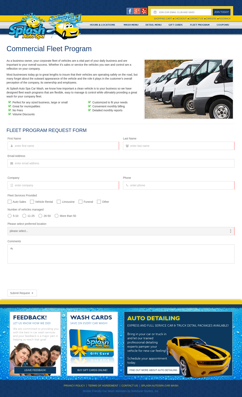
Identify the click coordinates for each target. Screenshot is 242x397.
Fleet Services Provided (22, 195)
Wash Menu (131, 25)
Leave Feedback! (35, 370)
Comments (14, 241)
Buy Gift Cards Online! (92, 370)
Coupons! (223, 25)
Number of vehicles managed (26, 209)
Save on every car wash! (89, 323)
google (137, 11)
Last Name (129, 138)
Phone (127, 177)
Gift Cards (176, 25)
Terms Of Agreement (103, 385)
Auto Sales (17, 201)
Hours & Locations (102, 25)
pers (144, 11)
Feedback (225, 18)
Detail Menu (154, 25)
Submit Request (22, 293)
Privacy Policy (74, 385)
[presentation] (38, 275)
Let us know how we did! (32, 323)
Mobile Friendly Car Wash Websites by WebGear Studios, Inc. (121, 391)
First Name (14, 138)
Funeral (85, 201)
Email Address (16, 156)
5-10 (13, 215)
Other (103, 201)
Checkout (180, 18)
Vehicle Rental (41, 201)
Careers (211, 18)
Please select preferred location (27, 223)
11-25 (28, 215)
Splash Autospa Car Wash (159, 385)
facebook (130, 11)
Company (13, 177)
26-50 (44, 215)
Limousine (66, 201)
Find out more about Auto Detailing (153, 370)
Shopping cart (163, 18)
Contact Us (196, 18)
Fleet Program (200, 25)
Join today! (221, 12)
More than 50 (65, 215)
